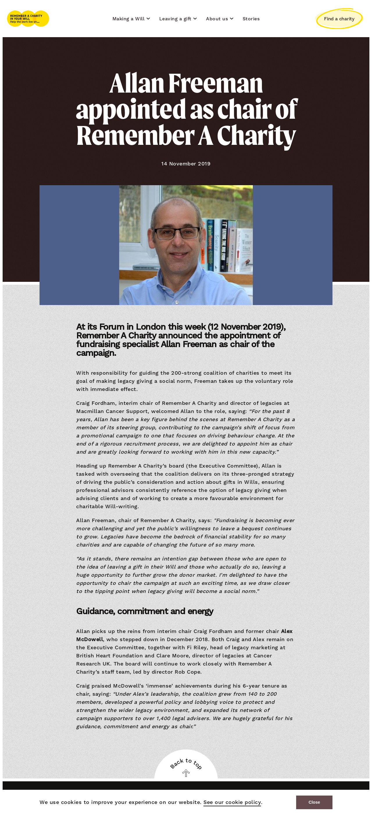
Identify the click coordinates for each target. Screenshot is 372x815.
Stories (251, 18)
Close (314, 802)
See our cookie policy (231, 802)
